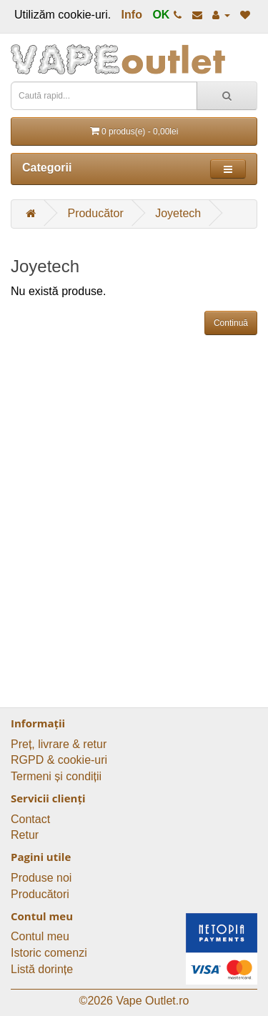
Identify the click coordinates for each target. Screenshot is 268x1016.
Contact (30, 819)
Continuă (231, 323)
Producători (40, 894)
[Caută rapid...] (227, 95)
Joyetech (178, 213)
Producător (95, 213)
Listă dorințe (42, 969)
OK (160, 15)
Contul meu (40, 936)
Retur (25, 835)
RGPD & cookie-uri (59, 760)
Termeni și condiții (56, 776)
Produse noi (41, 878)
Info (131, 15)
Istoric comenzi (49, 953)
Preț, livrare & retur (58, 744)
